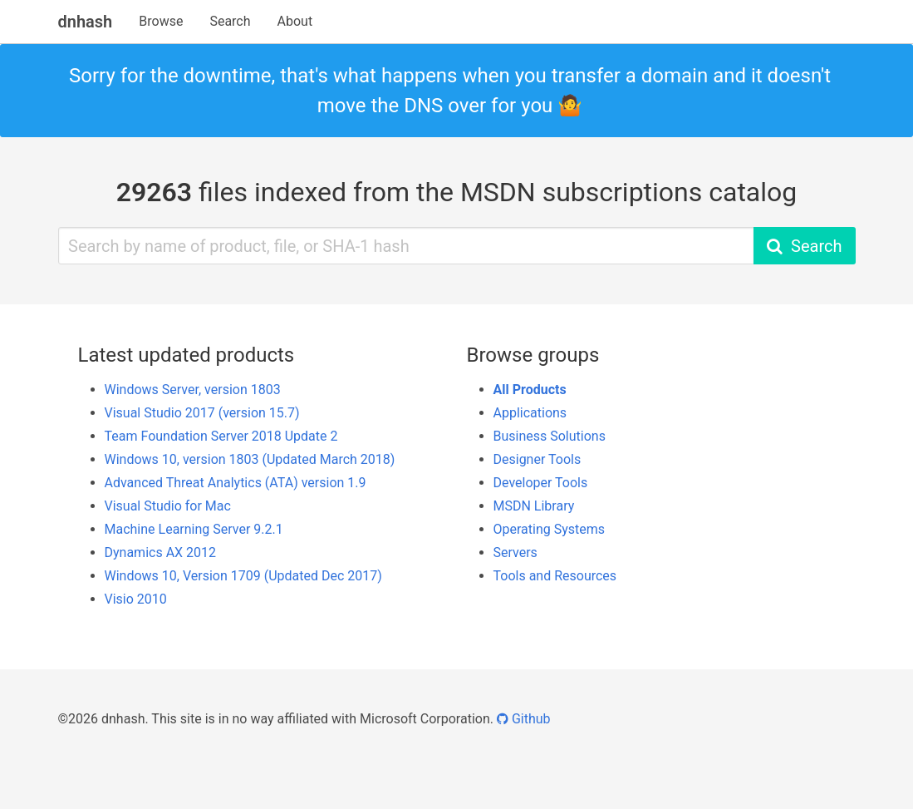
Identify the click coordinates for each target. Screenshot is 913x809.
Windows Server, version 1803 (193, 389)
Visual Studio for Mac (168, 506)
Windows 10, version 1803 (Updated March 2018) (250, 459)
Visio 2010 (136, 599)
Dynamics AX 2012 (161, 552)
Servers (515, 552)
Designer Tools (537, 459)
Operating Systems (549, 529)
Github (524, 719)
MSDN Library (534, 506)
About (295, 21)
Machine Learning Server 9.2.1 (194, 529)
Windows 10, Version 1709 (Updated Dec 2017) (243, 576)
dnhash (85, 22)
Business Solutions (549, 436)
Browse (161, 21)
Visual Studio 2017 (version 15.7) (202, 413)
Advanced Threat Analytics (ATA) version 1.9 (235, 483)
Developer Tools (540, 483)
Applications (530, 413)
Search (229, 21)
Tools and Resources (555, 576)
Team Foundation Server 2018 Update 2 (221, 436)
